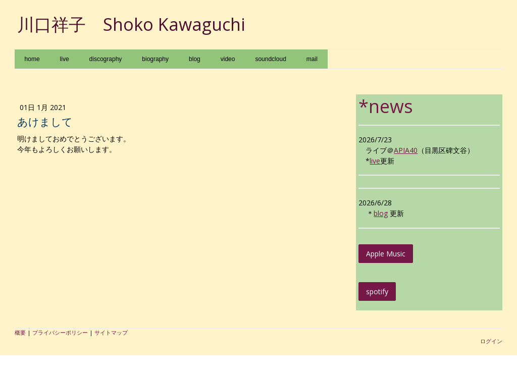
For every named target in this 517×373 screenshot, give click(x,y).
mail (312, 59)
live (64, 59)
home (32, 59)
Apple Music (385, 253)
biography (155, 59)
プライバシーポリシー (60, 332)
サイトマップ (111, 332)
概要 (20, 332)
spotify (377, 291)
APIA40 (406, 150)
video (228, 59)
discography (105, 59)
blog (194, 59)
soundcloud (270, 59)
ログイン (491, 341)
